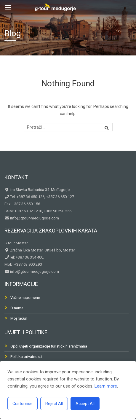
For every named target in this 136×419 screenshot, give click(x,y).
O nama (16, 308)
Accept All (85, 403)
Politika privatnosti (26, 356)
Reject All (54, 403)
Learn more (106, 386)
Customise (22, 403)
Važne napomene (25, 297)
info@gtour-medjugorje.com (34, 218)
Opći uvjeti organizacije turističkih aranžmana (48, 346)
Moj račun (18, 318)
